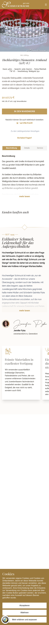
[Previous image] (2, 30)
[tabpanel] (24, 178)
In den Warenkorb (24, 111)
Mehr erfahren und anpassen (24, 620)
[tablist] (24, 148)
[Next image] (46, 30)
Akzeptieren (24, 605)
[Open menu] (46, 5)
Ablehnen (24, 612)
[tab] (11, 148)
